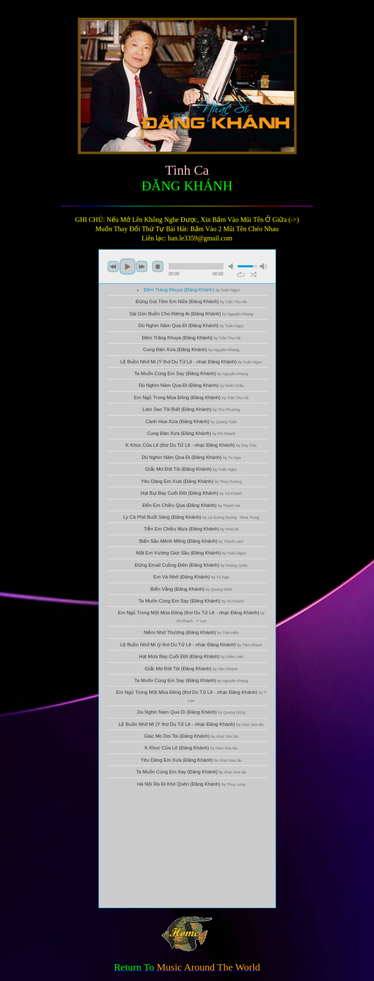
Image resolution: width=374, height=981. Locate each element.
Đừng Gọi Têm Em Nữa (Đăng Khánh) (191, 301)
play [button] (127, 266)
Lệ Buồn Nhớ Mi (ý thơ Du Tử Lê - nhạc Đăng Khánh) (191, 644)
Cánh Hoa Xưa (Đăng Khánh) (191, 421)
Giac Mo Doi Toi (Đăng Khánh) (191, 735)
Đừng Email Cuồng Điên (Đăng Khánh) (191, 565)
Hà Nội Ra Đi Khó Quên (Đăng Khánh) (191, 783)
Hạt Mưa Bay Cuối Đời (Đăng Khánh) (191, 656)
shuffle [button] (253, 274)
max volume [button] (263, 266)
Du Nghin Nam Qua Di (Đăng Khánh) (191, 711)
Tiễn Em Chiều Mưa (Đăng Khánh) (191, 528)
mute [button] (232, 266)
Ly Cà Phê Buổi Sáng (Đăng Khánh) (191, 517)
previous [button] (113, 266)
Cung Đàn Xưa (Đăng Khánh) (191, 349)
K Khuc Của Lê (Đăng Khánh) (191, 747)
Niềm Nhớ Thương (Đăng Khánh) (191, 632)
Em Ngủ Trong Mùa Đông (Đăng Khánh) (191, 397)
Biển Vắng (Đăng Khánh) (191, 589)
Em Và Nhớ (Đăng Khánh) (191, 576)
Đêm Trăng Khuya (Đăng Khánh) (192, 289)
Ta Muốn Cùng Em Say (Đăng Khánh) (191, 373)
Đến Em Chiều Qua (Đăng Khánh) (191, 505)
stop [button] (158, 266)
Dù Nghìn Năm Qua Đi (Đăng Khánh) (191, 325)
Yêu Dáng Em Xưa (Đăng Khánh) (191, 481)
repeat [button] (241, 274)
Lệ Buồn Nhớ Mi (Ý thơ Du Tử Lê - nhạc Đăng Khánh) (191, 361)
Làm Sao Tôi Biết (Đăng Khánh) (191, 409)
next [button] (142, 266)
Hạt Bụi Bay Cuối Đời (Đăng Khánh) (191, 493)
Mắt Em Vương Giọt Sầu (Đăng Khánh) (191, 552)
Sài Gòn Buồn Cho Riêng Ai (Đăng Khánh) (191, 313)
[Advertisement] (187, 849)
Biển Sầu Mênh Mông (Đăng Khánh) (191, 541)
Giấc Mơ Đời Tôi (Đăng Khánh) (191, 469)
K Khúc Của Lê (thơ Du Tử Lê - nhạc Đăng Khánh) (191, 445)
